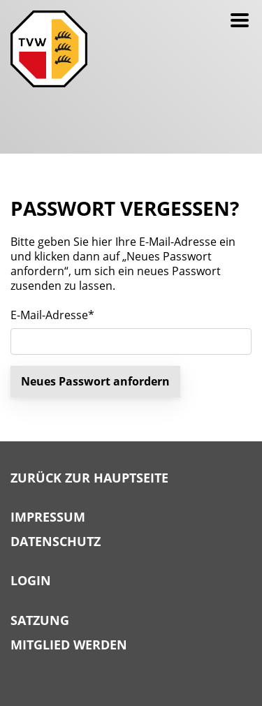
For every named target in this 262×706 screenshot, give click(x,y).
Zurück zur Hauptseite (89, 478)
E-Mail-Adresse (52, 315)
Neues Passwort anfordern (95, 381)
